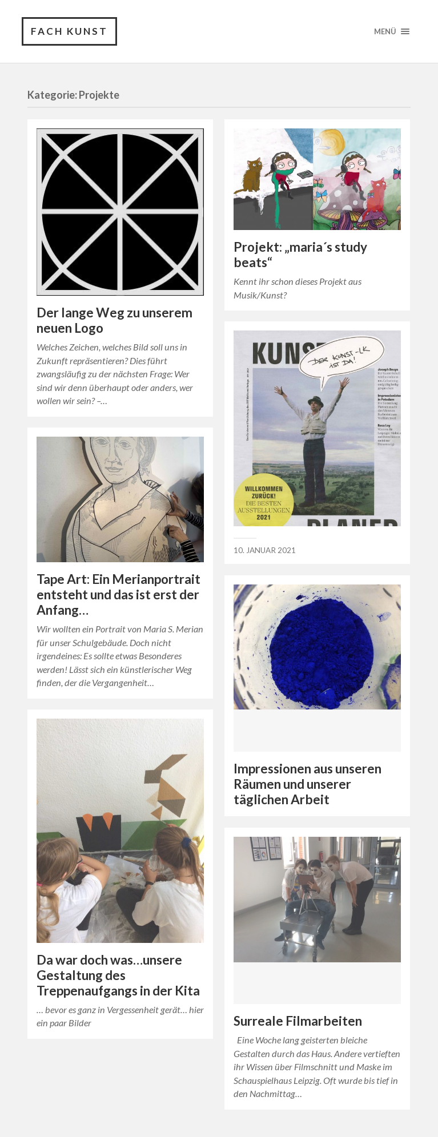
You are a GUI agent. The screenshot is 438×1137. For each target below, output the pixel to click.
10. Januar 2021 (265, 550)
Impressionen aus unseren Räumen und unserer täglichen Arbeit (307, 784)
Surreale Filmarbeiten (298, 1021)
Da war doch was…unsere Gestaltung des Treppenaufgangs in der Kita (118, 975)
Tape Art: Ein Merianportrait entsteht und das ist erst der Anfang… (118, 594)
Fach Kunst (69, 31)
